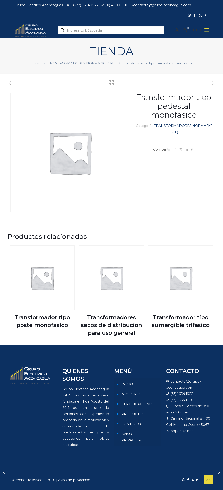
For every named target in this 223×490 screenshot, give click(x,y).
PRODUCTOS (133, 414)
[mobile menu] (207, 30)
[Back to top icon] (208, 479)
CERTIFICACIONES (137, 404)
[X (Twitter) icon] (200, 15)
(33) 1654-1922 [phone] (87, 5)
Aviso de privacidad (74, 480)
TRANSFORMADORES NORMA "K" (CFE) (82, 63)
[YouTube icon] (206, 15)
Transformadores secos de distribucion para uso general (111, 325)
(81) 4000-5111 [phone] (116, 5)
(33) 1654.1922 (181, 394)
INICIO (127, 384)
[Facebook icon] (194, 15)
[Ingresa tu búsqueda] (111, 30)
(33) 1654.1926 (181, 400)
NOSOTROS (131, 394)
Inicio (35, 63)
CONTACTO (131, 424)
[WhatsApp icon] (189, 15)
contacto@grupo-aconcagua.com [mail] (162, 5)
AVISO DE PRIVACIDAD (133, 437)
